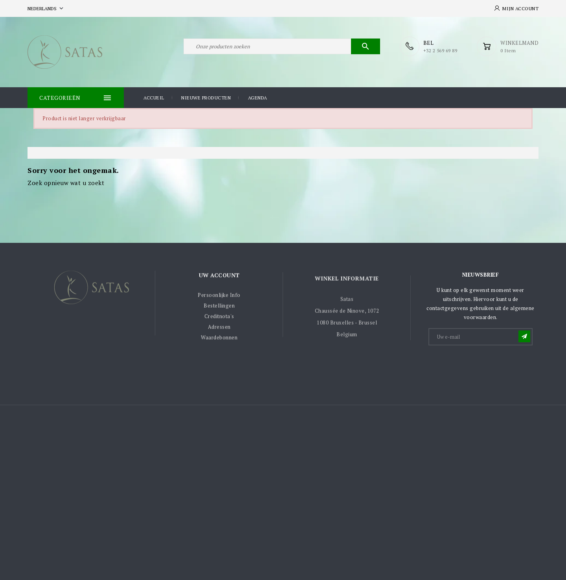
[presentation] (489, 366)
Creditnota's (219, 318)
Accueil (153, 98)
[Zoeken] (282, 46)
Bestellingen (219, 307)
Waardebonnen (219, 339)
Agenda (257, 98)
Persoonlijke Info (219, 297)
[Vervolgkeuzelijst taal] (46, 8)
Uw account (219, 277)
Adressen (219, 328)
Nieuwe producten (206, 98)
